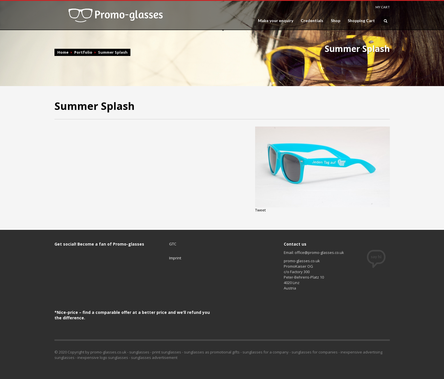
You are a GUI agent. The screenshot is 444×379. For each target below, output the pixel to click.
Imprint (175, 258)
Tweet (260, 210)
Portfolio (83, 52)
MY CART (382, 7)
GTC (172, 243)
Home (63, 52)
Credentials (312, 21)
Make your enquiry (275, 21)
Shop (335, 21)
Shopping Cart (361, 21)
